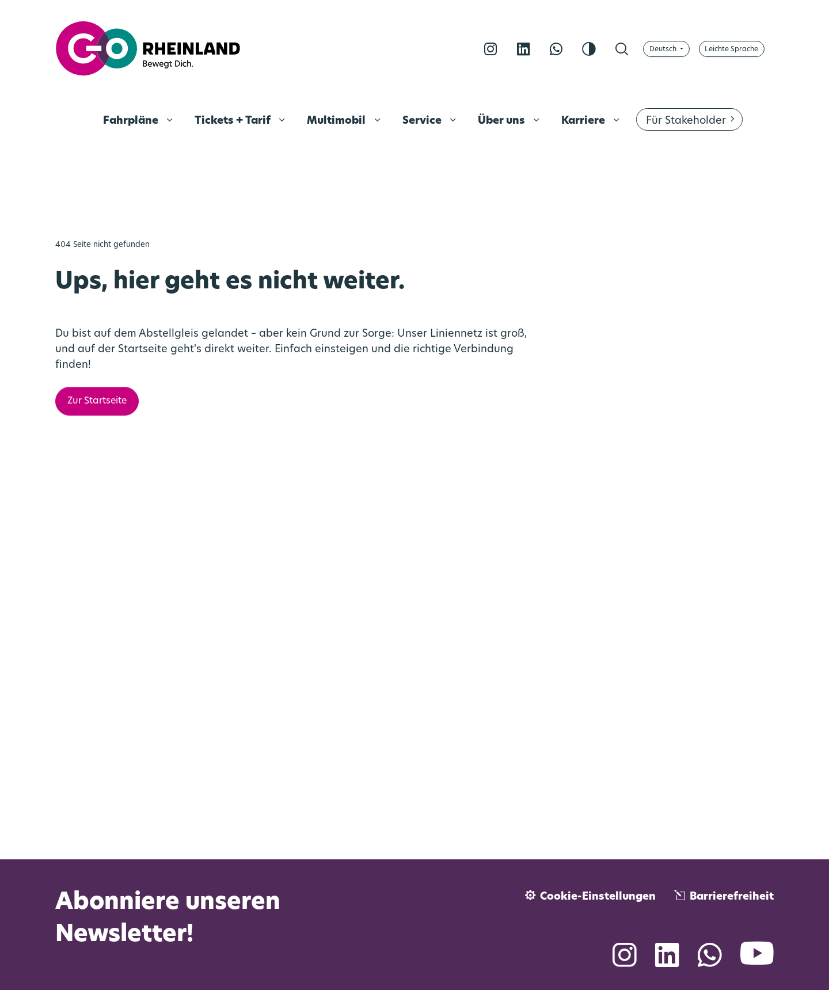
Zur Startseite (97, 401)
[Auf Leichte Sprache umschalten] (732, 49)
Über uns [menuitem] (502, 121)
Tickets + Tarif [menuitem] (234, 121)
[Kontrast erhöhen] (589, 49)
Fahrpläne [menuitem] (132, 121)
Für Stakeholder (686, 121)
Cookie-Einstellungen (598, 897)
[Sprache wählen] (666, 49)
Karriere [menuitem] (584, 121)
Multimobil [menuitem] (337, 121)
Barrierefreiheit (732, 897)
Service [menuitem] (423, 121)
